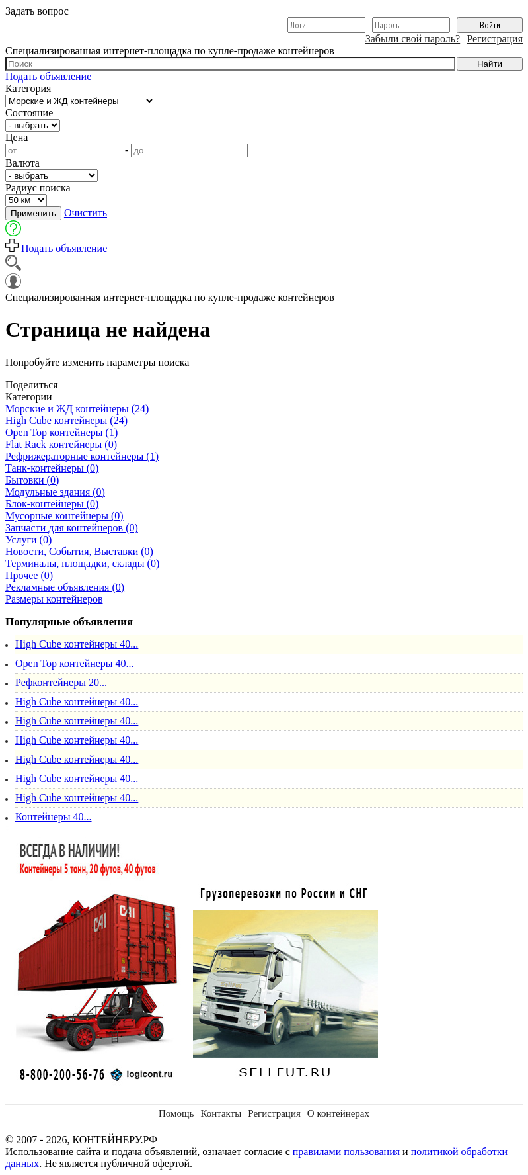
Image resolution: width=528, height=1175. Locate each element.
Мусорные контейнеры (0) (64, 515)
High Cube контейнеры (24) (66, 420)
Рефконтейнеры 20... (61, 682)
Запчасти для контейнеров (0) (71, 527)
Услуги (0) (28, 539)
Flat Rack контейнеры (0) (61, 444)
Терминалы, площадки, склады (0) (82, 563)
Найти (489, 64)
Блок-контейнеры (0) (51, 503)
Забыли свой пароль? (413, 38)
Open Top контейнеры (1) (61, 432)
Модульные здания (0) (55, 492)
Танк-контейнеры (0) (51, 468)
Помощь (176, 1113)
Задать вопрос (37, 11)
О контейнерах (338, 1113)
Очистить (85, 212)
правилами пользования (346, 1151)
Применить (33, 213)
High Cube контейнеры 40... (76, 644)
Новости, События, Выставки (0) (79, 551)
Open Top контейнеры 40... (74, 663)
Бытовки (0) (32, 480)
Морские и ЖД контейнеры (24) (77, 408)
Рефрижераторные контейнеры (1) (82, 456)
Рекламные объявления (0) (64, 587)
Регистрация (495, 38)
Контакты (220, 1113)
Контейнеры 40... (53, 816)
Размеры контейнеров (53, 599)
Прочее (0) (29, 575)
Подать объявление (48, 76)
